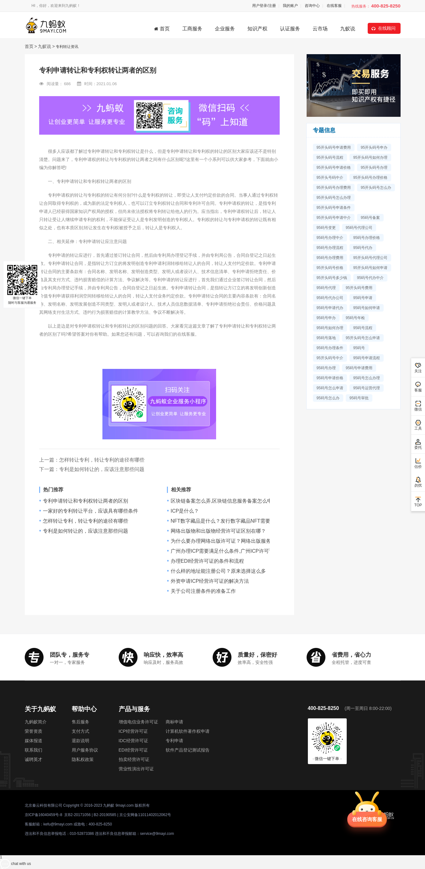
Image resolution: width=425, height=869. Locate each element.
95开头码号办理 (374, 167)
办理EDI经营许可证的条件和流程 (207, 561)
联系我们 (33, 750)
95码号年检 (355, 318)
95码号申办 (326, 318)
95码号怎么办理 (366, 378)
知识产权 (257, 28)
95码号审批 (359, 398)
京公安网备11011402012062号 (145, 815)
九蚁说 (347, 28)
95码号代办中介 (370, 278)
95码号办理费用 (330, 258)
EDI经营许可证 (133, 750)
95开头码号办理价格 (370, 177)
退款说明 (80, 740)
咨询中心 (312, 5)
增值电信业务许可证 (138, 722)
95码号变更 (326, 227)
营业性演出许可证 (136, 769)
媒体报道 (33, 740)
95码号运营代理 (366, 388)
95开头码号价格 (330, 268)
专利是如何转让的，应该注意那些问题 (101, 469)
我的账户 (290, 5)
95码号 (359, 348)
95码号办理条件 (330, 348)
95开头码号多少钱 (332, 278)
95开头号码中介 (330, 177)
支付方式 (80, 731)
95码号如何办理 (330, 328)
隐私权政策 (83, 759)
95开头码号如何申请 (370, 268)
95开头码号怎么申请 (363, 338)
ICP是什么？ (185, 511)
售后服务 (80, 722)
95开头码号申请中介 (334, 217)
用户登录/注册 (264, 5)
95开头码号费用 (359, 288)
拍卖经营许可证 (134, 759)
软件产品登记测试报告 (188, 750)
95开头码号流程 (330, 157)
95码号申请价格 (330, 378)
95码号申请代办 (330, 308)
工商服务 (192, 28)
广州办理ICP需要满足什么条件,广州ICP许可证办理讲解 (232, 551)
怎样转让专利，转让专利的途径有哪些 (101, 460)
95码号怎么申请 (330, 388)
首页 (162, 28)
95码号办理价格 (366, 237)
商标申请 (174, 722)
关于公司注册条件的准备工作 (203, 591)
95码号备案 (370, 217)
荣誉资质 (33, 731)
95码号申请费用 (359, 368)
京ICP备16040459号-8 (43, 815)
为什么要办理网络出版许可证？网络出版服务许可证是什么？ (238, 541)
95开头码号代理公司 (370, 258)
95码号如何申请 (366, 308)
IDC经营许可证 (133, 740)
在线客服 (334, 5)
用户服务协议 (85, 750)
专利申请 (174, 740)
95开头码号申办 (374, 147)
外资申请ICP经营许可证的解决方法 (210, 581)
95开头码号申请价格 (334, 167)
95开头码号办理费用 (334, 187)
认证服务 (290, 28)
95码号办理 (326, 368)
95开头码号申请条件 (334, 207)
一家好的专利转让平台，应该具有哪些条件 (90, 511)
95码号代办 (362, 248)
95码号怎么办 (328, 398)
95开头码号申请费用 (334, 147)
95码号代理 (326, 288)
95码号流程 (362, 328)
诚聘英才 (33, 759)
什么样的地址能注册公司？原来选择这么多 (218, 571)
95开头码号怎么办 (376, 187)
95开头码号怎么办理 (334, 197)
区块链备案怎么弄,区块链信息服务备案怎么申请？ (226, 501)
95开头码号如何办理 (370, 157)
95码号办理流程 (330, 248)
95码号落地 (326, 338)
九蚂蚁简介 (36, 722)
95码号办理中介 (330, 237)
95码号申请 (362, 298)
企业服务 (225, 28)
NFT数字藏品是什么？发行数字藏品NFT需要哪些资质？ (233, 521)
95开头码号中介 (330, 358)
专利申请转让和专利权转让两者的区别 (85, 501)
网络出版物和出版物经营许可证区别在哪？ (218, 531)
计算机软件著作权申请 (188, 731)
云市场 (320, 28)
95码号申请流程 (366, 358)
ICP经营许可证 (133, 731)
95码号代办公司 (330, 298)
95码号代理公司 (359, 227)
